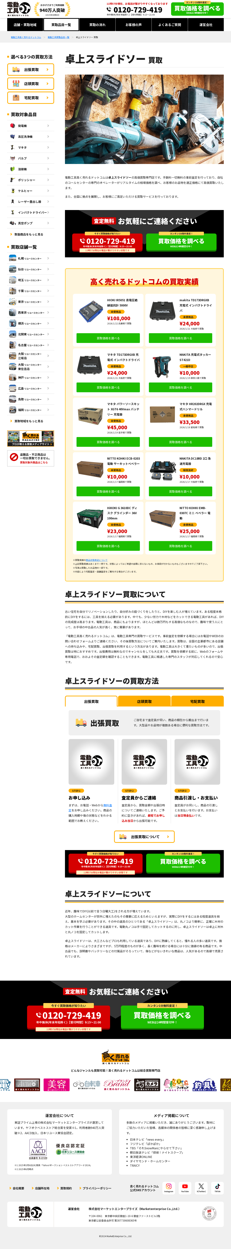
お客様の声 (133, 24)
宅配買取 (25, 97)
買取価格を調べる (108, 338)
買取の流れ (97, 24)
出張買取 (25, 69)
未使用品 (116, 312)
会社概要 (18, 1188)
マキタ (18, 147)
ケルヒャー (20, 190)
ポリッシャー (22, 180)
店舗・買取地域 (25, 24)
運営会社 (205, 24)
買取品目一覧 (61, 24)
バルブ (18, 158)
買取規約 (66, 1188)
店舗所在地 (42, 1188)
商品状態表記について (97, 559)
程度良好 (188, 470)
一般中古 (188, 366)
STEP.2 (129, 790)
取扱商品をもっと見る (28, 234)
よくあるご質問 (169, 24)
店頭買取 (25, 83)
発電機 (18, 125)
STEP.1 (76, 790)
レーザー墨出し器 (25, 201)
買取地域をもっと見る (28, 421)
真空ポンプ (20, 223)
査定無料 (104, 220)
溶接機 (18, 169)
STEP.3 (182, 790)
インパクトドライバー (28, 212)
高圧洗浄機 (20, 136)
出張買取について (139, 836)
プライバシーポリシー (97, 1188)
